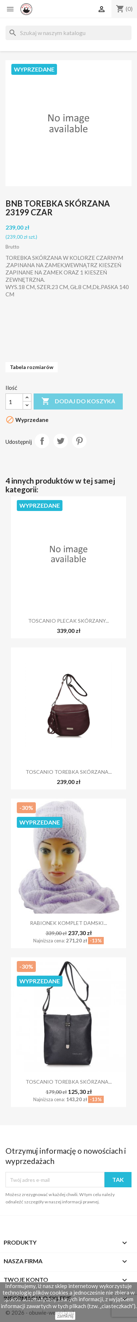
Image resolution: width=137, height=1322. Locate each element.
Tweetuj (60, 441)
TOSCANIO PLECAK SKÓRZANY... (68, 621)
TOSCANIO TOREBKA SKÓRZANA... (69, 772)
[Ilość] (14, 401)
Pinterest (79, 441)
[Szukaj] (68, 33)
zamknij (65, 1316)
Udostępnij (42, 441)
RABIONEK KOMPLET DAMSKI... (68, 923)
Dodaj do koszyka (78, 401)
